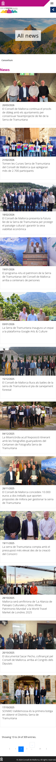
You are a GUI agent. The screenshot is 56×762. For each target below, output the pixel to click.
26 (41, 748)
